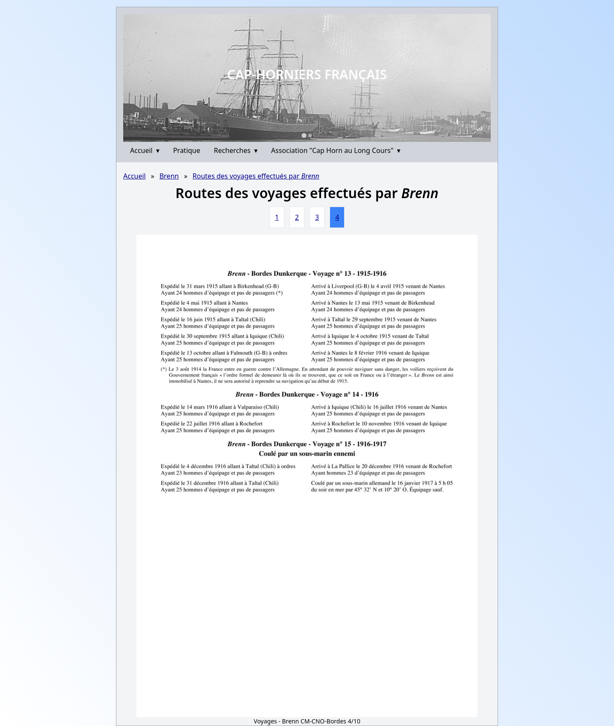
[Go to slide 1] (303, 135)
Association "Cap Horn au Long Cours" (335, 150)
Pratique (186, 150)
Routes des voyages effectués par (256, 176)
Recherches (236, 150)
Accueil (144, 150)
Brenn (169, 176)
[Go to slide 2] (310, 135)
